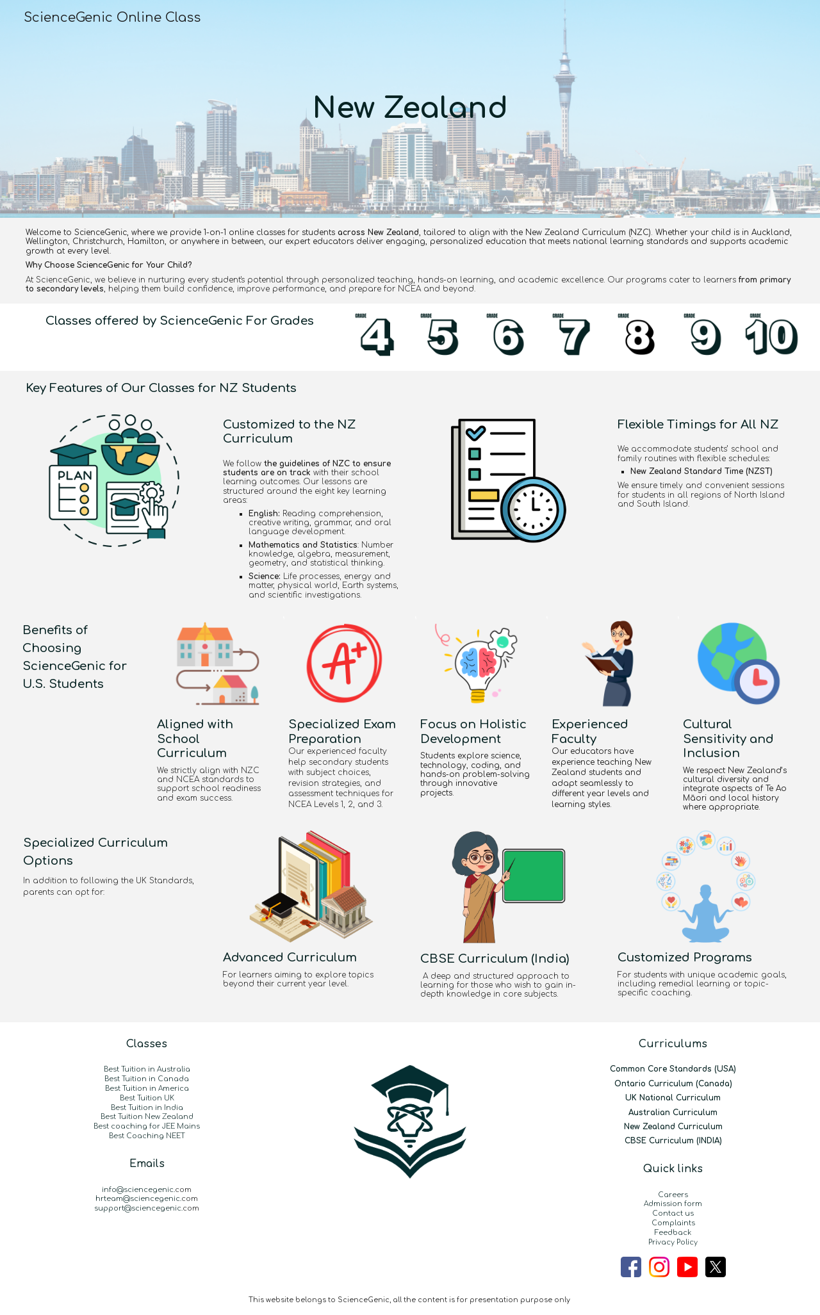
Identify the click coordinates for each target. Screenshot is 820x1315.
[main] (410, 108)
